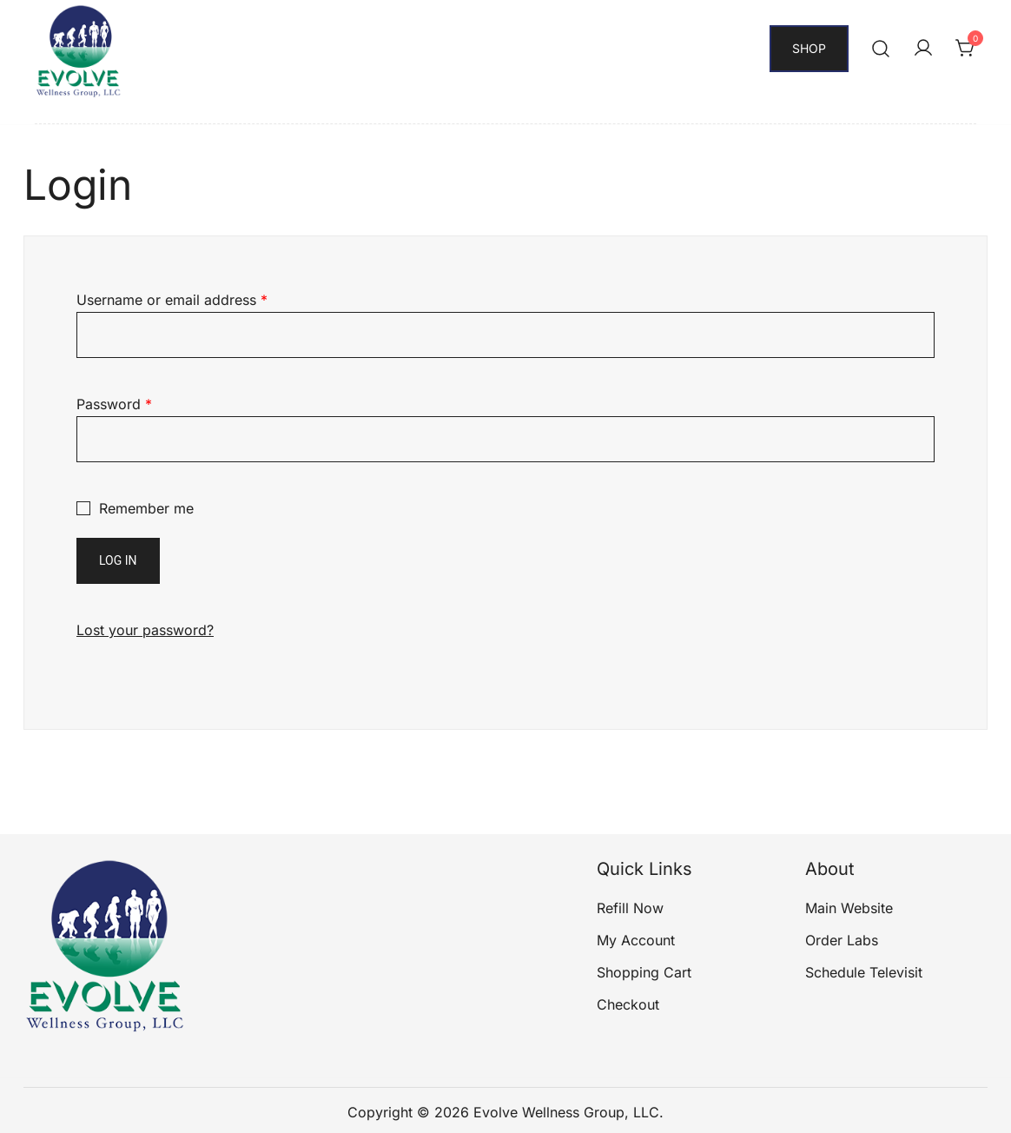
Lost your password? (145, 630)
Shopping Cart (644, 972)
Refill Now (630, 908)
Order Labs (841, 940)
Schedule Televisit (863, 972)
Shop (809, 48)
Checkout (628, 1004)
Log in (118, 560)
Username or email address (172, 299)
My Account (636, 940)
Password (114, 404)
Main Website (849, 908)
